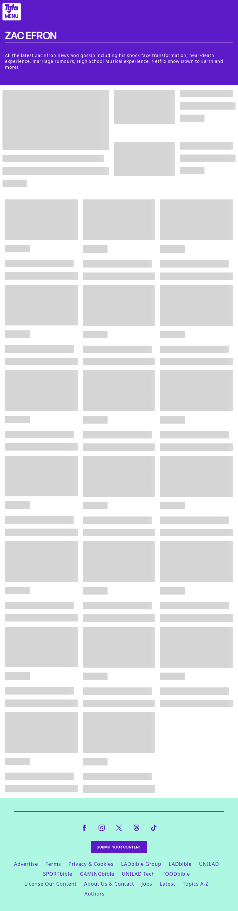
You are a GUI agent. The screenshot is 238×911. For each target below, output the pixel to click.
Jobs (147, 883)
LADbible (180, 864)
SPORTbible (58, 873)
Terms (53, 864)
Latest (167, 883)
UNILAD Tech (138, 873)
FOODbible (176, 873)
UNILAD (209, 864)
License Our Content (50, 883)
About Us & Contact (109, 883)
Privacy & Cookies (91, 864)
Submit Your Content (119, 847)
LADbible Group (141, 864)
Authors (94, 893)
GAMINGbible (97, 873)
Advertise (26, 864)
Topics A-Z (196, 883)
